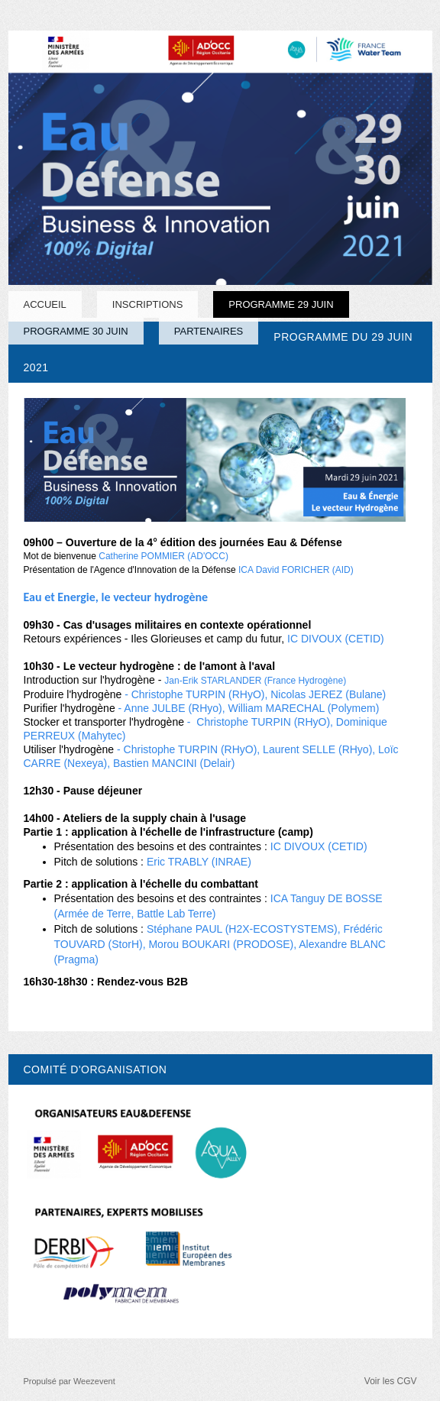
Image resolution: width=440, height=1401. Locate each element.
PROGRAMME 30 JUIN (76, 331)
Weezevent (94, 1381)
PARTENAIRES (209, 331)
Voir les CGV (390, 1381)
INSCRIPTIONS (147, 304)
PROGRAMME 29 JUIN (280, 304)
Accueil (45, 304)
